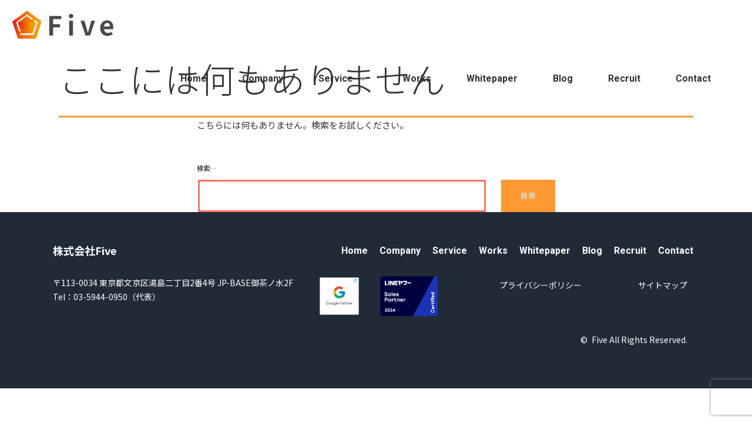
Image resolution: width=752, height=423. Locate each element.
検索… (206, 168)
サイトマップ (662, 285)
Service (342, 78)
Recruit (624, 78)
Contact (693, 78)
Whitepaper (492, 78)
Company (262, 78)
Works (416, 78)
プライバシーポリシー (540, 285)
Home (193, 78)
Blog (563, 78)
